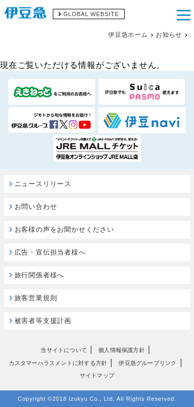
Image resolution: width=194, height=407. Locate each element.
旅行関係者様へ (39, 275)
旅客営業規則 (35, 298)
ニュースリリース (42, 184)
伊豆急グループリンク (147, 363)
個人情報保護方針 (121, 350)
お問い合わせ (35, 206)
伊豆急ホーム (128, 34)
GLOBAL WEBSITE (91, 14)
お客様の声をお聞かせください (64, 229)
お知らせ (169, 34)
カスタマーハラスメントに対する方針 (58, 363)
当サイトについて (63, 350)
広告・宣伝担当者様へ (50, 252)
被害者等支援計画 (42, 321)
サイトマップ (97, 375)
